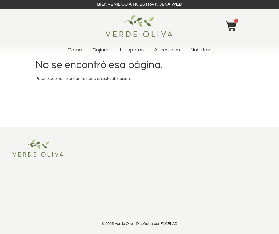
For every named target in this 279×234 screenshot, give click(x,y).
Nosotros (200, 50)
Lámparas (132, 50)
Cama (75, 50)
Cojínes (100, 50)
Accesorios (167, 50)
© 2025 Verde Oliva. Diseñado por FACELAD (139, 224)
